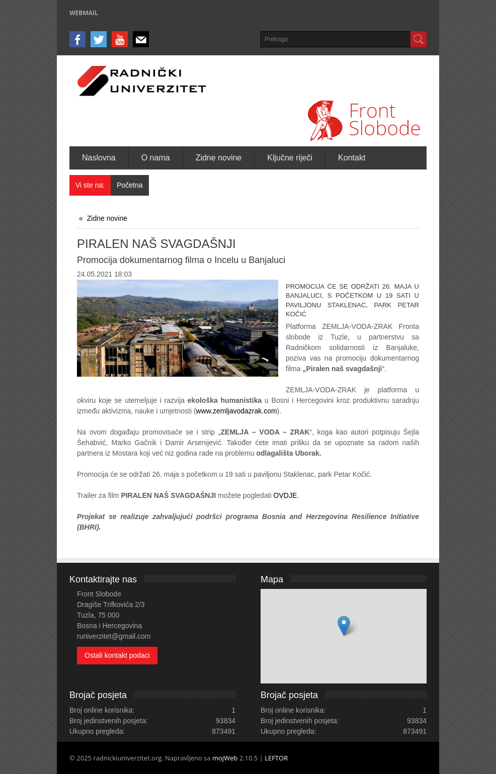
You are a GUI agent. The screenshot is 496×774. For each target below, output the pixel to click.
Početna (129, 185)
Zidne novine (107, 218)
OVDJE (285, 495)
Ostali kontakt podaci (117, 655)
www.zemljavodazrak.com (236, 411)
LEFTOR (276, 757)
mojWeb (224, 757)
